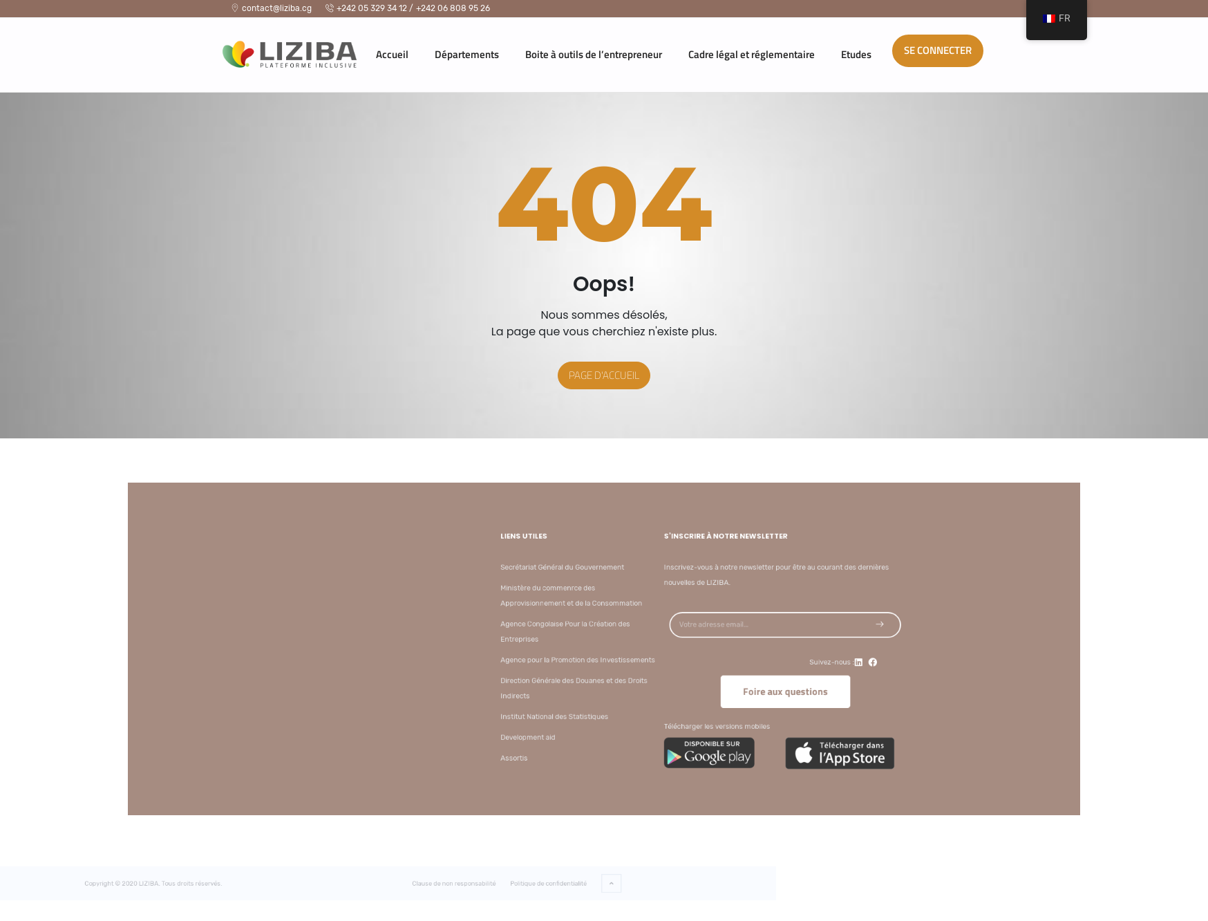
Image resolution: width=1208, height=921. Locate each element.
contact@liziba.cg (271, 8)
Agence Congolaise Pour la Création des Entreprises (624, 633)
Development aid (591, 727)
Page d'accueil (604, 375)
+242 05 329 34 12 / (369, 8)
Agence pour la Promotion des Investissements (635, 658)
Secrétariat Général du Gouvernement (622, 576)
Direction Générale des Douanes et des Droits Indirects (632, 683)
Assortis (579, 746)
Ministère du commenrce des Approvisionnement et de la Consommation (629, 601)
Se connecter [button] (938, 50)
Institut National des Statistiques (615, 709)
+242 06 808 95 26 (453, 8)
